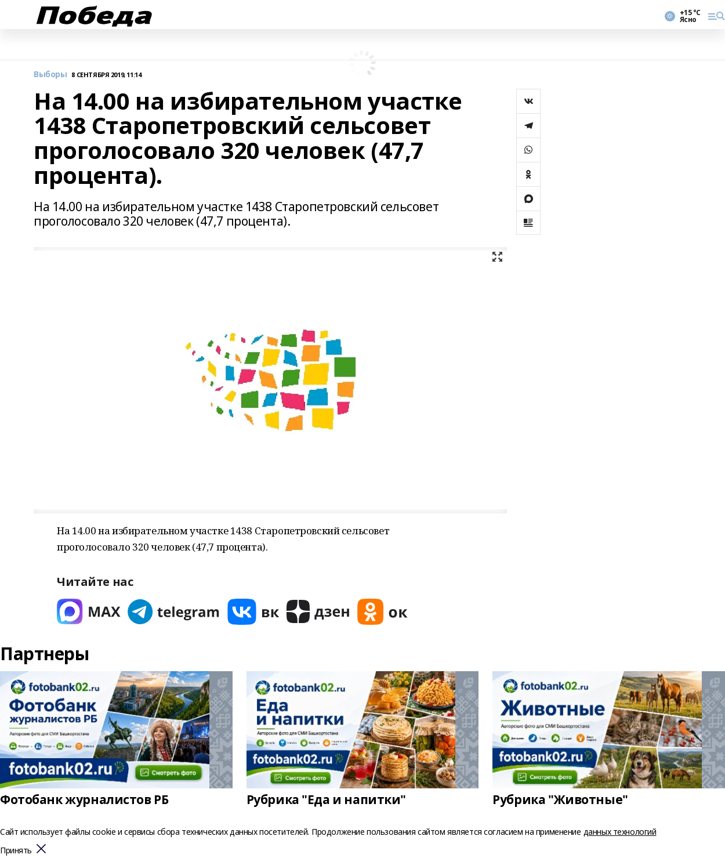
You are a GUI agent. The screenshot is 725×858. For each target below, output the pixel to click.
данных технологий (620, 831)
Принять (16, 851)
